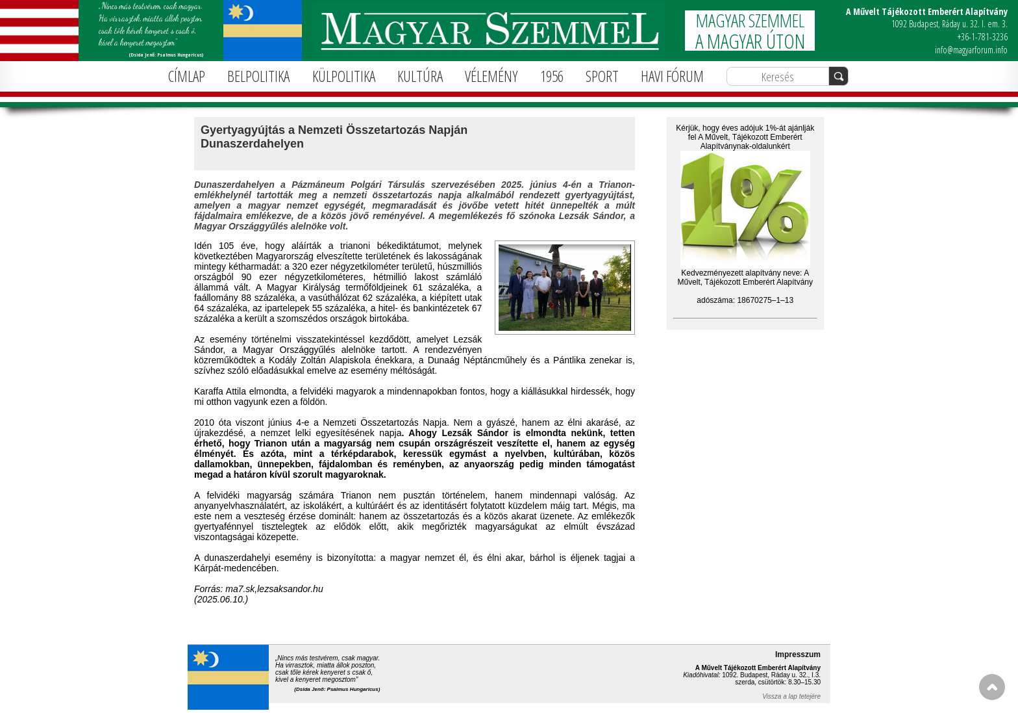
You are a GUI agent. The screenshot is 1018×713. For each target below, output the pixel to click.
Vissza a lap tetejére (791, 696)
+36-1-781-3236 (983, 37)
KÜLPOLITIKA (343, 76)
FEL (992, 687)
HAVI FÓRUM (672, 76)
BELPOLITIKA (258, 76)
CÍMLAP (186, 76)
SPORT (602, 76)
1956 (552, 76)
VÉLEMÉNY (491, 76)
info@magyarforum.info (971, 50)
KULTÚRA (420, 76)
